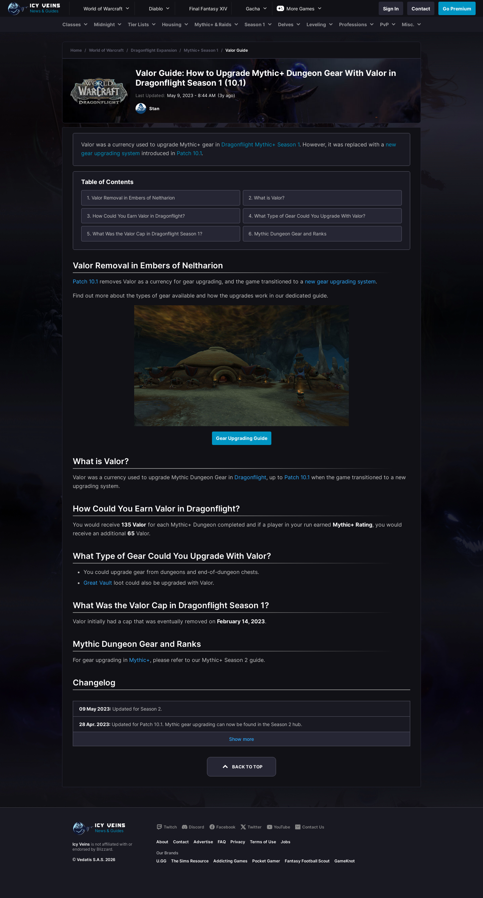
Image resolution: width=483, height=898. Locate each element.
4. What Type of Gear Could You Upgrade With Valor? (307, 216)
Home (76, 50)
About (162, 841)
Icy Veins (81, 844)
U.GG (161, 860)
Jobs (285, 841)
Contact (181, 841)
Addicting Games (230, 860)
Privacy (237, 841)
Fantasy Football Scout (307, 860)
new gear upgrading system (340, 281)
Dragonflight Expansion (154, 50)
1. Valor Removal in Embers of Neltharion (131, 197)
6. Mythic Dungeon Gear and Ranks (287, 233)
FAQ (222, 841)
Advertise (203, 841)
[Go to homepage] (36, 8)
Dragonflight (250, 477)
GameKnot (344, 860)
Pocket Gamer (266, 860)
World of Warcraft (106, 50)
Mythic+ (139, 660)
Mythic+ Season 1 (201, 50)
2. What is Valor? (266, 197)
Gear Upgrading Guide (241, 438)
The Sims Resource (190, 860)
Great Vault (98, 582)
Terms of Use (263, 841)
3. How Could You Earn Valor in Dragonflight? (136, 216)
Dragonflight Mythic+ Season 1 (260, 144)
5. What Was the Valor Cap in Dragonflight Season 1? (144, 233)
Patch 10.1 (189, 153)
